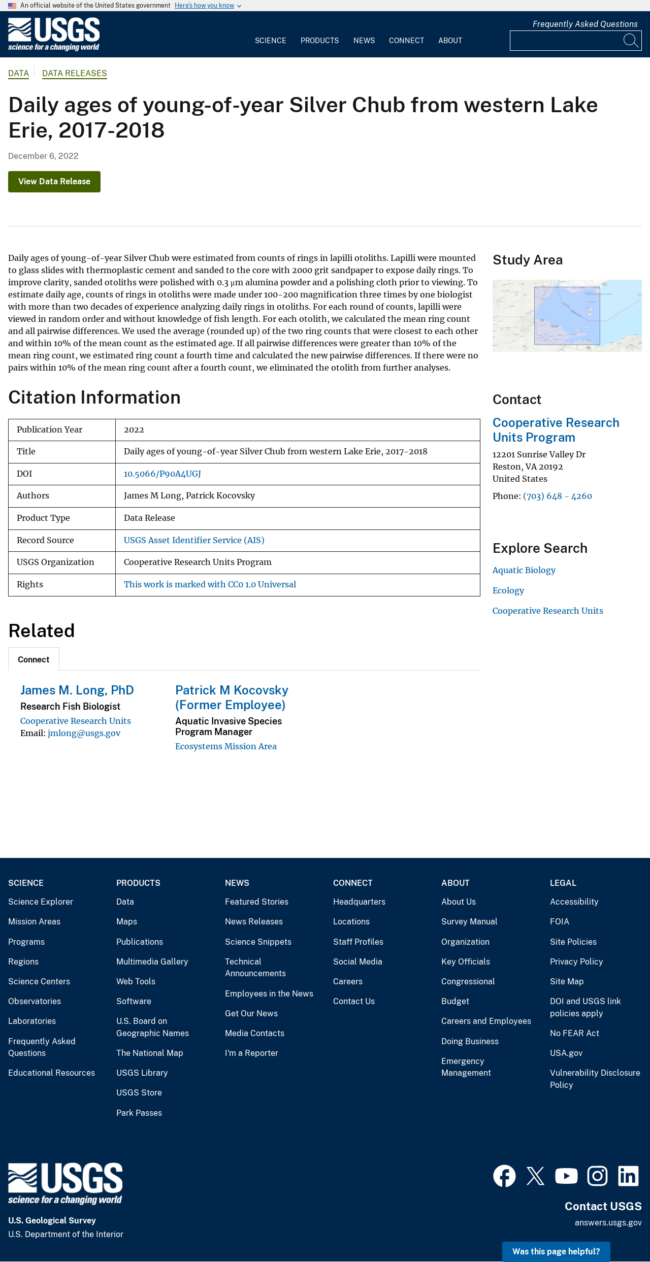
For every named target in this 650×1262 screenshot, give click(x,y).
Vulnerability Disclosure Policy (595, 1079)
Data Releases (74, 73)
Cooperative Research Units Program (556, 429)
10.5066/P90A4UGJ (162, 474)
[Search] (632, 40)
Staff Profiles (358, 942)
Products (320, 41)
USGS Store (139, 1093)
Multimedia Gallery (152, 962)
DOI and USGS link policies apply (585, 1007)
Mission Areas (34, 921)
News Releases (254, 921)
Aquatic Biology (524, 570)
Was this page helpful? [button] (556, 1251)
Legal (563, 883)
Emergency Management (466, 1067)
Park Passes (139, 1113)
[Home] (54, 49)
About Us (458, 902)
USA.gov (566, 1053)
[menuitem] (271, 34)
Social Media (357, 962)
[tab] (33, 659)
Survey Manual (469, 921)
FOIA (559, 921)
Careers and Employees (486, 1021)
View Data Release (54, 181)
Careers (348, 981)
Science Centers (39, 981)
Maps (126, 921)
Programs (26, 942)
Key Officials (465, 962)
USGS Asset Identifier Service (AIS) (194, 540)
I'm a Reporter (251, 1053)
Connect (406, 41)
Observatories (34, 1001)
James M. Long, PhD (77, 690)
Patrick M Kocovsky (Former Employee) (231, 697)
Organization (465, 942)
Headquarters (359, 902)
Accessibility (574, 902)
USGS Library (142, 1073)
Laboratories (32, 1021)
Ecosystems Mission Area (226, 746)
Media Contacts (254, 1033)
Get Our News (251, 1013)
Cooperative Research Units (75, 721)
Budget (455, 1001)
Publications (139, 942)
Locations (351, 921)
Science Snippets (258, 942)
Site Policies (573, 942)
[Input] (576, 40)
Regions (23, 962)
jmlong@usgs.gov (84, 733)
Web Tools (135, 981)
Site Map (567, 981)
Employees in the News (269, 994)
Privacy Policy (576, 962)
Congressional (468, 981)
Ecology (508, 590)
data (18, 73)
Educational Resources (51, 1073)
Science (270, 41)
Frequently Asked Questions (585, 24)
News (364, 41)
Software (133, 1001)
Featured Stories (256, 902)
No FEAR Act (574, 1033)
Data (125, 902)
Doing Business (470, 1041)
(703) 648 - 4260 (557, 496)
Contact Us (354, 1001)
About (450, 41)
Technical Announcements (255, 968)
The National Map (149, 1053)
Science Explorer (40, 902)
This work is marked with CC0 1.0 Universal (210, 584)
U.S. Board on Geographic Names (152, 1027)
